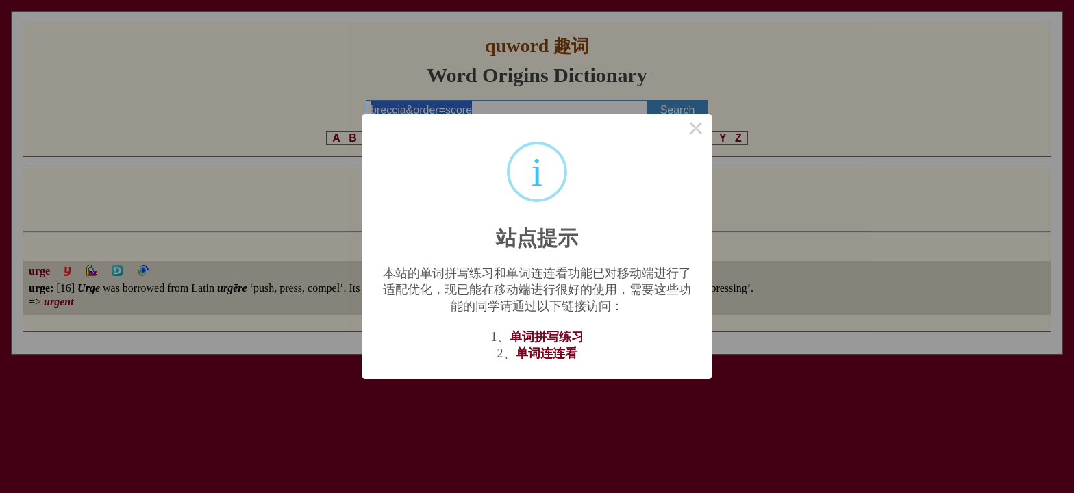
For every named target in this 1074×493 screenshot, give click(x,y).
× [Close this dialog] (696, 130)
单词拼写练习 (547, 337)
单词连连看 (546, 353)
